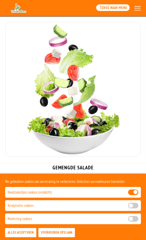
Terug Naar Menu (113, 7)
